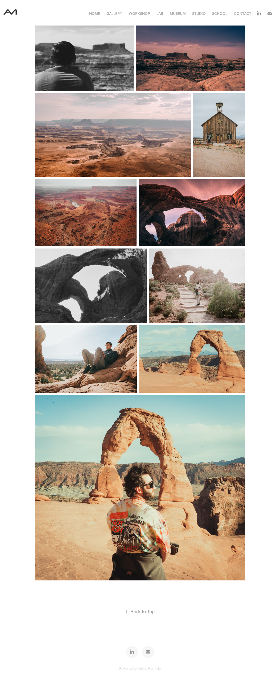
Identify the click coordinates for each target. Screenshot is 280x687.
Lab (160, 13)
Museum (178, 13)
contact (242, 13)
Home (94, 13)
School (219, 13)
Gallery (114, 13)
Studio (199, 13)
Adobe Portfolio (149, 668)
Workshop (139, 13)
